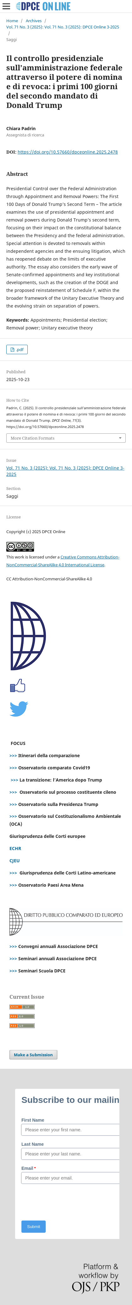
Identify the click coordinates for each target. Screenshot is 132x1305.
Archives (34, 20)
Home (12, 20)
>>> (13, 755)
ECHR (15, 848)
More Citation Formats (33, 438)
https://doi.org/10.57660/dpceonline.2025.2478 (68, 152)
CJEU (14, 861)
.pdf (19, 349)
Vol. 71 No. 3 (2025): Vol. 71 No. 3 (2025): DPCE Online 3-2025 (62, 27)
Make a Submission (33, 1055)
